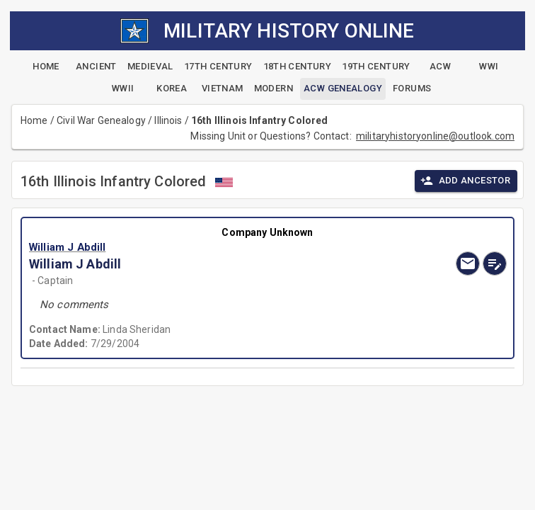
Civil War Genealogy (101, 120)
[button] (196, 247)
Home (34, 120)
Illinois (168, 120)
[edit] (494, 263)
